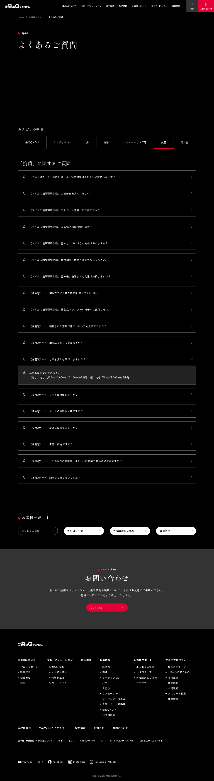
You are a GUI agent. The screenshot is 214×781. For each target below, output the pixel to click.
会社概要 (25, 681)
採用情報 (176, 6)
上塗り (106, 692)
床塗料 (106, 670)
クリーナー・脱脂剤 (114, 708)
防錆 (106, 142)
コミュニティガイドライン (152, 744)
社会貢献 (173, 687)
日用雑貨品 (108, 719)
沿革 (23, 687)
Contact (96, 607)
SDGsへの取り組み (179, 676)
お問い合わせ (206, 8)
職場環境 (173, 702)
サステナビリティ (159, 6)
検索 (192, 8)
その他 (185, 142)
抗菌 (164, 142)
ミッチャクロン (63, 142)
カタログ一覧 (75, 530)
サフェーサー (110, 697)
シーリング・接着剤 (114, 702)
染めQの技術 (56, 670)
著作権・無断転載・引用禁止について (35, 744)
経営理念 (25, 676)
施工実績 (110, 6)
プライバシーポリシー (66, 744)
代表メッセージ (29, 670)
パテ (105, 687)
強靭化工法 (58, 681)
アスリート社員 (177, 697)
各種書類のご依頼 (123, 530)
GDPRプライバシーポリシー (93, 744)
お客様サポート (139, 6)
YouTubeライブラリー (53, 732)
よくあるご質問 (30, 530)
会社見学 (165, 530)
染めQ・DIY (32, 142)
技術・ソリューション (91, 6)
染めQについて (69, 6)
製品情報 (123, 6)
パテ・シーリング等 (135, 142)
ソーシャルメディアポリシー (123, 744)
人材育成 (173, 692)
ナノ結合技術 (59, 676)
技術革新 (173, 681)
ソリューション (58, 687)
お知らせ (99, 732)
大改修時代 (24, 732)
